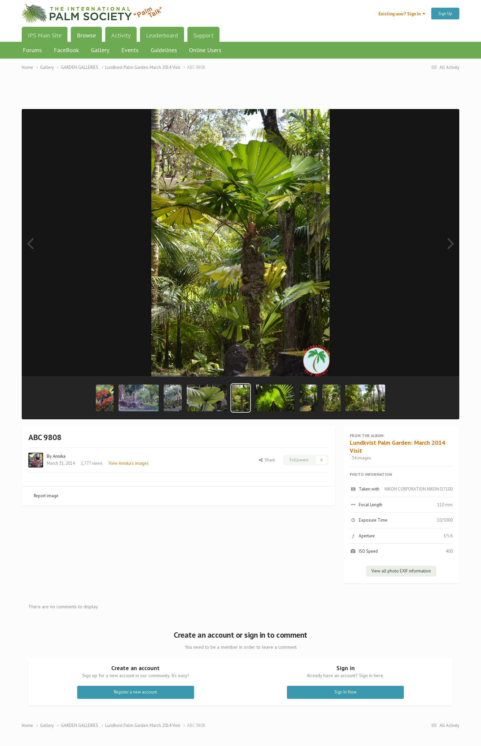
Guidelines (164, 50)
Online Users (205, 50)
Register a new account (135, 692)
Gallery (100, 50)
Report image (46, 496)
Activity (121, 35)
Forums (32, 50)
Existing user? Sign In (401, 14)
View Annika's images (129, 463)
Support (203, 35)
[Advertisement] (240, 94)
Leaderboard (162, 35)
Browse (86, 37)
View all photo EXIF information (401, 571)
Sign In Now (345, 692)
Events (130, 50)
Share (267, 460)
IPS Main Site (44, 35)
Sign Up (445, 13)
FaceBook (66, 50)
